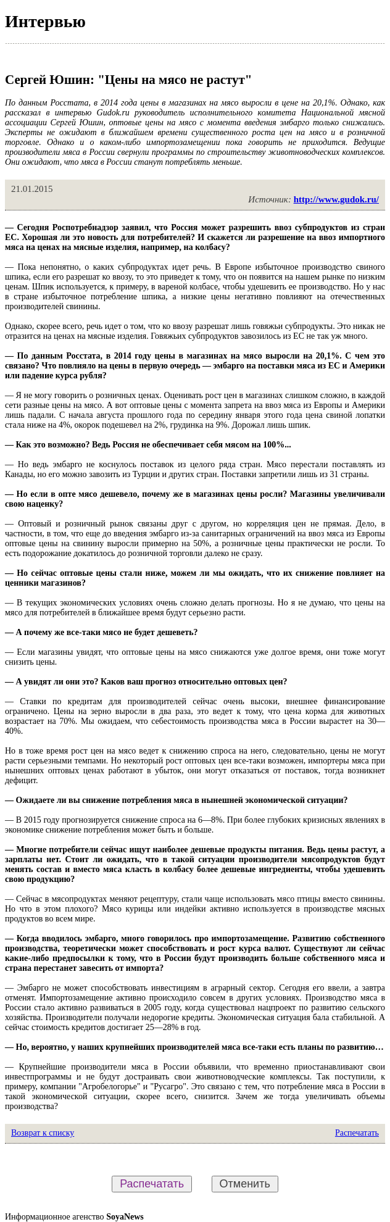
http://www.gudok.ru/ (336, 199)
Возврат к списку (42, 1132)
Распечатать (357, 1132)
